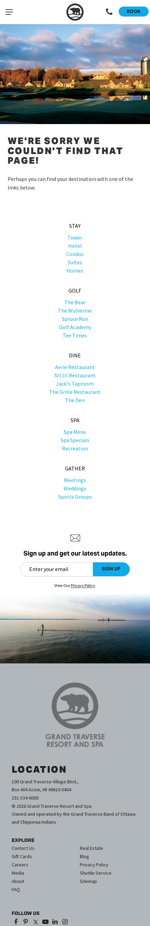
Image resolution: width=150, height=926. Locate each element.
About (18, 881)
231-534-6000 (25, 798)
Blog (84, 856)
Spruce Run (75, 318)
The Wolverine (75, 310)
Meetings (75, 480)
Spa (75, 420)
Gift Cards (22, 856)
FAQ (16, 889)
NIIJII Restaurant (75, 375)
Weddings (75, 488)
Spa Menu (75, 431)
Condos (75, 254)
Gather (75, 468)
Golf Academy (75, 327)
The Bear (75, 302)
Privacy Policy (94, 865)
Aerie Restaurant (75, 367)
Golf (74, 290)
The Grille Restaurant (74, 391)
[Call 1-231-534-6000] (109, 12)
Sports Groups (75, 496)
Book (134, 11)
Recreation (75, 448)
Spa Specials (75, 440)
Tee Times (75, 335)
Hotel (75, 245)
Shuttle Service (95, 873)
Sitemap (88, 881)
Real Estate (91, 848)
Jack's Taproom (75, 383)
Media (18, 873)
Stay (75, 225)
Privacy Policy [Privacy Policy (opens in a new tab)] (83, 585)
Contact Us (23, 848)
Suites (75, 262)
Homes (74, 270)
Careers (20, 865)
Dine (75, 355)
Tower (74, 237)
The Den (75, 400)
